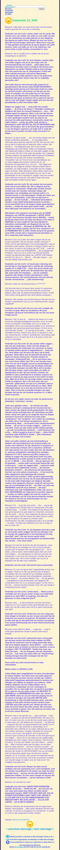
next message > (44, 828)
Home (9, 5)
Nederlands (9, 7)
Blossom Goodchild (21, 820)
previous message (20, 828)
